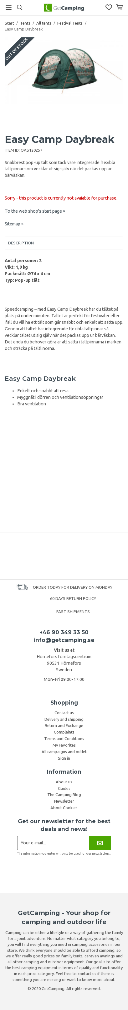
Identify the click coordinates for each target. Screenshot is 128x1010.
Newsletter (64, 801)
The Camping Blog (64, 794)
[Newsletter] (100, 843)
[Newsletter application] (53, 843)
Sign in (64, 758)
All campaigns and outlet (64, 751)
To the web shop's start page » (35, 211)
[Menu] (8, 7)
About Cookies (64, 807)
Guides (64, 788)
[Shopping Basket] (119, 7)
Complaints (64, 732)
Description (21, 243)
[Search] (19, 7)
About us (64, 782)
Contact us (64, 712)
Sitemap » (14, 223)
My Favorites (64, 745)
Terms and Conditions (64, 738)
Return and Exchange (64, 725)
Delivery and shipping (64, 719)
